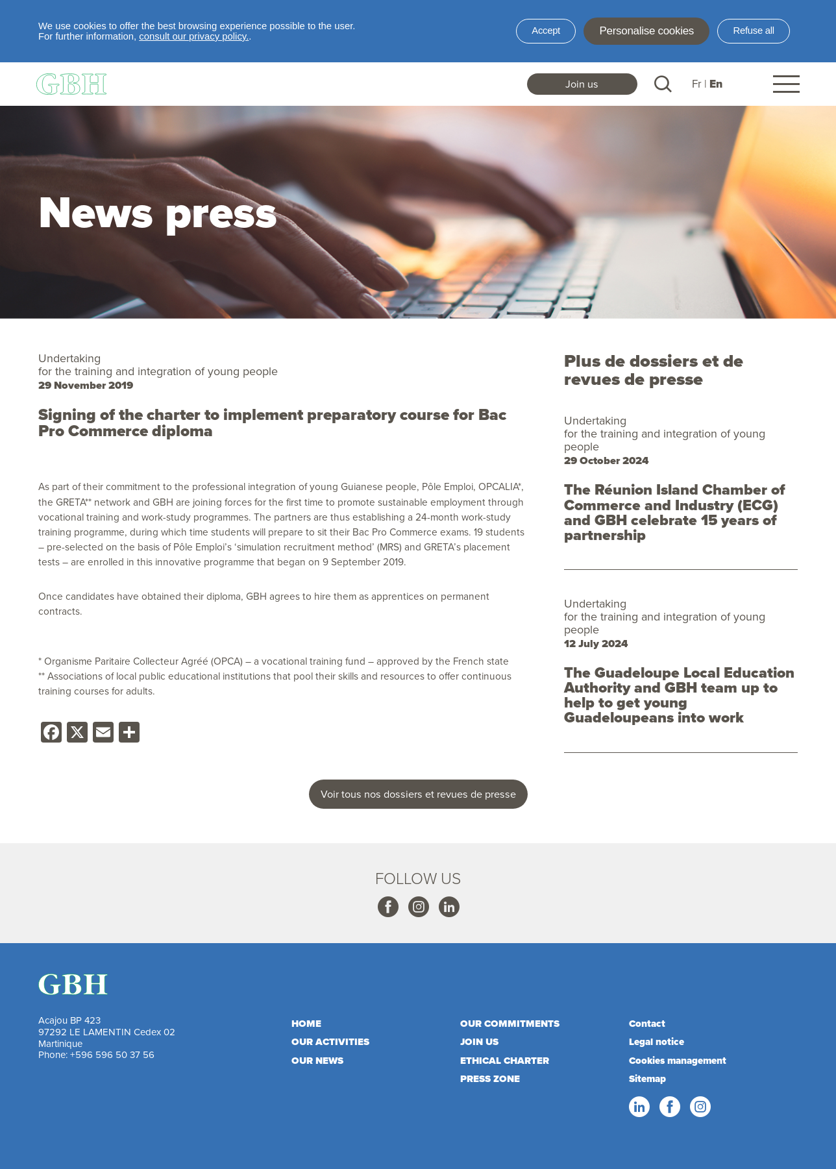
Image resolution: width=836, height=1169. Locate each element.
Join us (581, 84)
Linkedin (448, 907)
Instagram (418, 907)
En (715, 84)
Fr (697, 84)
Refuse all (753, 30)
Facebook (387, 907)
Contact (647, 1023)
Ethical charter (504, 1060)
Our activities (330, 1042)
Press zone (490, 1079)
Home (306, 1023)
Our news (317, 1060)
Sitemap (647, 1079)
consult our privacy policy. (194, 36)
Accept (546, 30)
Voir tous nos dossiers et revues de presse (418, 794)
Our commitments (509, 1023)
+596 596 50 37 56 (112, 1054)
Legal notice (656, 1042)
